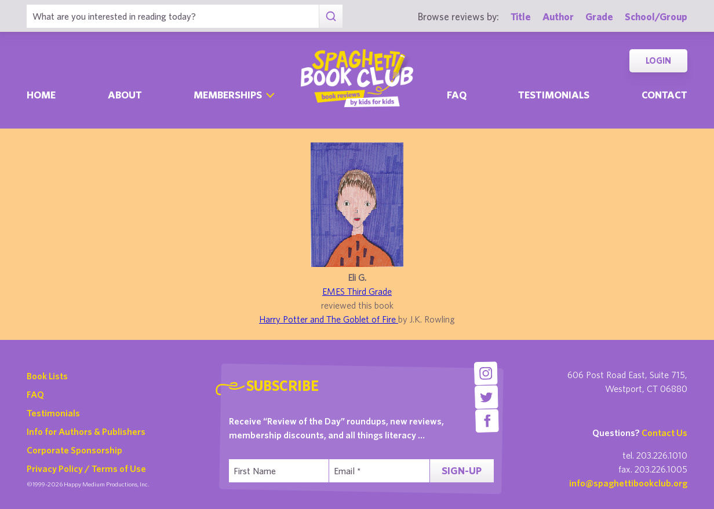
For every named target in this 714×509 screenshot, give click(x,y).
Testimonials (553, 95)
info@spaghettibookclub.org (628, 483)
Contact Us (664, 432)
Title (521, 16)
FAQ (35, 394)
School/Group (656, 16)
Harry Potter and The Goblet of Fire (328, 319)
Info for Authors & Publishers (86, 431)
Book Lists (47, 376)
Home (41, 95)
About (125, 95)
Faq (457, 95)
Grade (599, 16)
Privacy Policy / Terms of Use (86, 468)
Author (558, 16)
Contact (664, 95)
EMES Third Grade (357, 291)
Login (658, 60)
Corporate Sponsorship (74, 450)
